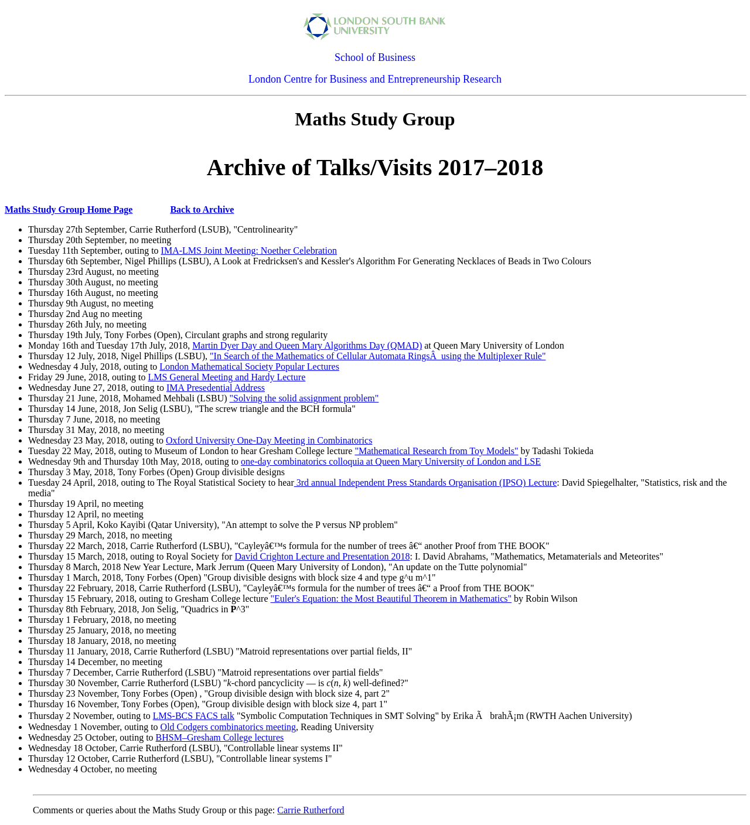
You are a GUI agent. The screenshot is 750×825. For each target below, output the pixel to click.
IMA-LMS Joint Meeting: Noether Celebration (249, 250)
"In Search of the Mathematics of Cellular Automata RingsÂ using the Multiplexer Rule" (378, 356)
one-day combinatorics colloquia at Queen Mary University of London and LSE (391, 461)
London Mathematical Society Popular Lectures (249, 366)
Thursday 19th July (64, 335)
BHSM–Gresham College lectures (220, 737)
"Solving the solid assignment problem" (304, 398)
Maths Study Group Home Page (68, 209)
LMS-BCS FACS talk (193, 716)
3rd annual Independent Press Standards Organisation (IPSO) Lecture (425, 483)
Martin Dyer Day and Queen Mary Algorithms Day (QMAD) (307, 345)
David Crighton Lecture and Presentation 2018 (322, 556)
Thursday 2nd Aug (63, 314)
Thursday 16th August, (71, 293)
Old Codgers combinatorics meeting (228, 727)
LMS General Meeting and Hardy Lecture (226, 377)
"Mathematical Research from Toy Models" (436, 451)
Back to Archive (202, 209)
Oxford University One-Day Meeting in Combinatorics (269, 440)
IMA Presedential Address (215, 388)
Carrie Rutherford (310, 810)
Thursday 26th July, (65, 324)
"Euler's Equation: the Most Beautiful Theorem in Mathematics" (391, 599)
